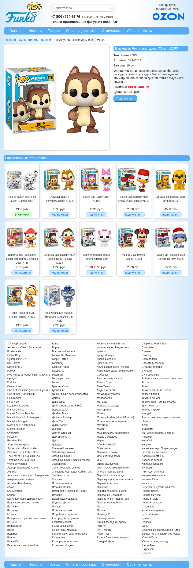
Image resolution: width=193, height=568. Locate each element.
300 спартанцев (16, 343)
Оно (99, 460)
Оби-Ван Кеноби (106, 444)
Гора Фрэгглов (60, 378)
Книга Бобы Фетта (62, 525)
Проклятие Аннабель (109, 502)
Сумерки (147, 370)
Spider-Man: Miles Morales (22, 448)
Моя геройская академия (111, 421)
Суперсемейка (150, 374)
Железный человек (63, 448)
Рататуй (101, 525)
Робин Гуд (103, 533)
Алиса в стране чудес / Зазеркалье (28, 475)
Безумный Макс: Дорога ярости (25, 498)
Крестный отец (105, 363)
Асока (10, 487)
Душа (55, 440)
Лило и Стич (104, 382)
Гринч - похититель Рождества (70, 393)
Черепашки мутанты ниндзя (158, 487)
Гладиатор (58, 370)
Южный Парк (149, 537)
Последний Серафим (109, 494)
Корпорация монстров (65, 541)
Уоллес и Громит (151, 409)
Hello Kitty (13, 401)
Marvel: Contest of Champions (24, 417)
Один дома (103, 448)
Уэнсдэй (146, 413)
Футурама (147, 428)
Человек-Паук (150, 479)
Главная (16, 31)
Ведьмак (12, 533)
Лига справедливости (109, 378)
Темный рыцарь (151, 398)
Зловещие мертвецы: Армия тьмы (72, 471)
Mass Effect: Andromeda (21, 425)
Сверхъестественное (154, 343)
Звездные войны (61, 456)
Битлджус (13, 510)
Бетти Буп (13, 506)
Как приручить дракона (65, 518)
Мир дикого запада (108, 405)
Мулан (100, 428)
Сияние (146, 351)
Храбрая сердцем (152, 463)
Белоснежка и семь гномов (23, 502)
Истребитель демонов (65, 514)
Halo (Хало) (14, 398)
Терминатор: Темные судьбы (159, 401)
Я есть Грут (148, 545)
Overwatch (13, 432)
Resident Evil (14, 440)
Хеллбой (147, 440)
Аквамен (12, 471)
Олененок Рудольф (108, 456)
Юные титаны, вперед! (155, 541)
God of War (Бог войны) (21, 393)
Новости (35, 31)
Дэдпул (56, 444)
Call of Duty (14, 355)
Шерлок (146, 522)
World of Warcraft (17, 463)
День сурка (58, 401)
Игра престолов (61, 487)
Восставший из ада (63, 351)
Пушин (101, 510)
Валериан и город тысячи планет (26, 518)
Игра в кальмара (62, 483)
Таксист (146, 382)
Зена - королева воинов (66, 467)
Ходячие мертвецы (153, 456)
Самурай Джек (105, 541)
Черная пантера (151, 494)
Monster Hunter (16, 428)
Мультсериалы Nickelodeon (113, 432)
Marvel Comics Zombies (21, 413)
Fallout (11, 370)
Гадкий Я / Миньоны (64, 355)
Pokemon (12, 436)
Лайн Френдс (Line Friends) (113, 366)
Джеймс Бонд (60, 413)
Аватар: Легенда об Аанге (22, 467)
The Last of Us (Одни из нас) (24, 456)
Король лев (58, 537)
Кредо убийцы (105, 355)
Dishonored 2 (14, 366)
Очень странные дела (110, 471)
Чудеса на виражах (153, 510)
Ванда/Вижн (14, 525)
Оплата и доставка (81, 31)
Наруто (101, 440)
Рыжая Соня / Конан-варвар (113, 537)
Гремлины (58, 390)
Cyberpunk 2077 (16, 359)
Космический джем (63, 545)
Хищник (146, 444)
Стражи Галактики (152, 366)
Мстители (102, 425)
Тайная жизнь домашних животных (162, 378)
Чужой (145, 518)
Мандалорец (104, 398)
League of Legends (18, 405)
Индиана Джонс (61, 502)
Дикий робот (59, 425)
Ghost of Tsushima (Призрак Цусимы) (29, 390)
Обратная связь (139, 31)
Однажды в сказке (107, 452)
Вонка (55, 343)
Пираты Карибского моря (111, 490)
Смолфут (147, 355)
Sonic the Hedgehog (18, 444)
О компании (111, 31)
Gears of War (14, 386)
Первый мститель (107, 483)
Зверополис (59, 463)
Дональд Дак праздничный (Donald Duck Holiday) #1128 (59, 258)
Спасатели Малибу (153, 363)
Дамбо (56, 398)
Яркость (146, 553)
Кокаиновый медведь (64, 529)
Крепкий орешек (106, 359)
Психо (100, 506)
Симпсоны (148, 347)
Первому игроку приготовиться (115, 479)
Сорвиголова (149, 359)
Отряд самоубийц (107, 463)
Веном (11, 537)
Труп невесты (149, 405)
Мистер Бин (104, 409)
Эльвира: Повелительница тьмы (161, 529)
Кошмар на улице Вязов (111, 343)
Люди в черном (106, 390)
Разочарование (106, 518)
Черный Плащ (150, 498)
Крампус (102, 351)
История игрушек (62, 510)
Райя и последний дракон (112, 522)
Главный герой (60, 366)
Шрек (145, 525)
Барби (11, 494)
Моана (101, 413)
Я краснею (148, 549)
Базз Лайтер (14, 490)
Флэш (145, 425)
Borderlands (14, 351)
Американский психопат (21, 479)
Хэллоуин (147, 467)
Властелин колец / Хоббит (22, 545)
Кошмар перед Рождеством (113, 347)
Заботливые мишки (63, 452)
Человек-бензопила (153, 475)
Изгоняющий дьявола (64, 498)
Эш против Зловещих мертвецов (161, 533)
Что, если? (148, 506)
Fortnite (11, 382)
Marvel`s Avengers (17, 421)
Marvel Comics (15, 409)
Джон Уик (57, 421)
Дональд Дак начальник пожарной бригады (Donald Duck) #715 (22, 258)
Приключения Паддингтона (113, 498)
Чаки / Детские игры (153, 471)
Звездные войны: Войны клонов (71, 460)
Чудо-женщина (150, 514)
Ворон (55, 347)
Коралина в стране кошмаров (69, 533)
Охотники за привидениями (113, 467)
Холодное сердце (152, 460)
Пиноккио (102, 487)
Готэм (55, 382)
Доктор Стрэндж (61, 432)
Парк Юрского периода (110, 475)
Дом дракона (59, 436)
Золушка (57, 479)
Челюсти (147, 483)
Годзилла (57, 374)
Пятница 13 (103, 514)
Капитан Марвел (61, 522)
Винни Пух (13, 541)
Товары (54, 31)
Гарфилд (57, 363)
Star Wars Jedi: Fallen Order (23, 452)
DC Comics (13, 363)
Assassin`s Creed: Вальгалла (24, 347)
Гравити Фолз (60, 386)
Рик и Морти (104, 529)
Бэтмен (11, 514)
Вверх (10, 529)
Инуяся (56, 506)
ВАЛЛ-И (12, 522)
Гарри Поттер (60, 359)
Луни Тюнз (103, 386)
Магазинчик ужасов (108, 393)
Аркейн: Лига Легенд (19, 483)
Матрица (102, 401)
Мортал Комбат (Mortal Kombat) (115, 417)
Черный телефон (152, 502)
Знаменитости (60, 475)
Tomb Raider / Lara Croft (21, 460)
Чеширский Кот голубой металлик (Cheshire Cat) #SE (59, 316)
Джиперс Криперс (62, 417)
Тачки (145, 386)
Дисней (56, 428)
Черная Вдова (150, 490)
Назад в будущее (107, 436)
